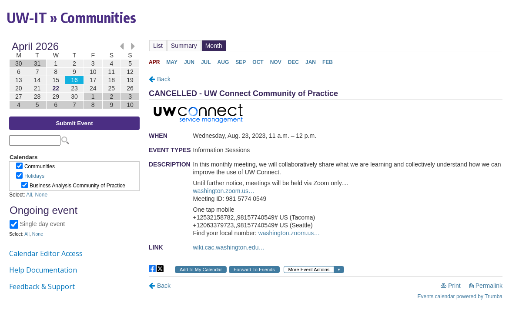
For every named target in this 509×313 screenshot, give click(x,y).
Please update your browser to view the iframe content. (74, 75)
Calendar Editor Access (46, 253)
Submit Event (74, 123)
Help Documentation (43, 270)
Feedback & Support (42, 286)
